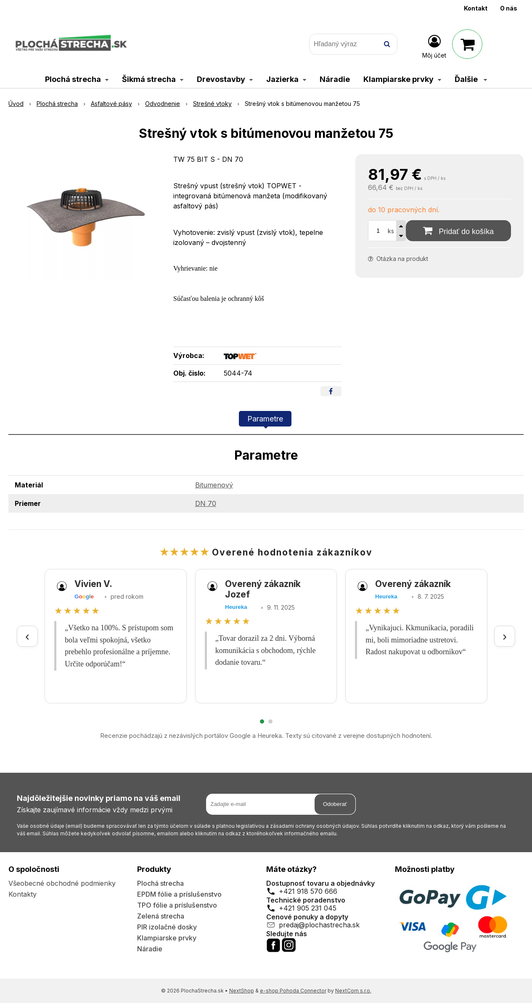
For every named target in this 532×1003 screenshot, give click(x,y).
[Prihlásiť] (434, 46)
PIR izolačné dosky (167, 927)
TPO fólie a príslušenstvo (177, 905)
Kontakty (22, 894)
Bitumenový (214, 485)
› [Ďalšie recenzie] (505, 636)
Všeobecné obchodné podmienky (62, 883)
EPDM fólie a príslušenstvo (179, 894)
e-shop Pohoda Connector (293, 990)
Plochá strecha (160, 883)
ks (391, 230)
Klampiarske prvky (166, 938)
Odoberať (335, 804)
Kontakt (475, 8)
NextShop (241, 990)
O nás (508, 8)
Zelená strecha (160, 916)
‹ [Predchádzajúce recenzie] (27, 636)
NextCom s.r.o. (353, 990)
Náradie (149, 949)
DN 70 (205, 503)
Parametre (265, 418)
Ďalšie (471, 79)
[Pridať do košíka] (458, 230)
